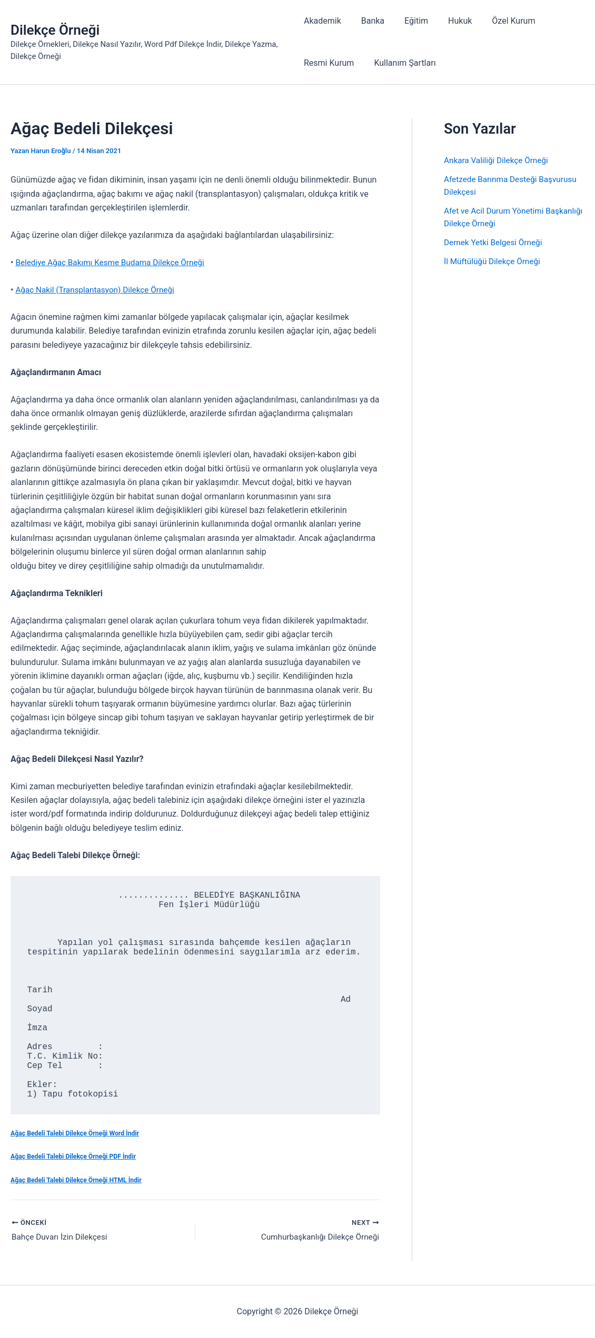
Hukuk (450, 21)
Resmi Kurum (329, 63)
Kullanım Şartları (401, 63)
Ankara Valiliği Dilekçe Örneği (498, 160)
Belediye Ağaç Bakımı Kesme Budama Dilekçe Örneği (114, 262)
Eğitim (410, 21)
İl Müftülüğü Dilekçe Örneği (494, 261)
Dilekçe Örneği (55, 30)
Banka (369, 21)
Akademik (322, 21)
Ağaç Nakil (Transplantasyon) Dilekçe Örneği (98, 290)
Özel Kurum (500, 21)
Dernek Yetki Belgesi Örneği (495, 242)
